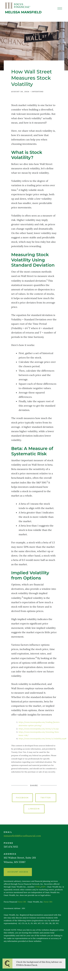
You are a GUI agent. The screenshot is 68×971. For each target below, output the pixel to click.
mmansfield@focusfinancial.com (22, 835)
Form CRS (22, 902)
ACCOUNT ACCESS (17, 872)
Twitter (46, 798)
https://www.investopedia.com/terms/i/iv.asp (39, 729)
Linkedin (34, 809)
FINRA (38, 887)
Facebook (22, 798)
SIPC (44, 887)
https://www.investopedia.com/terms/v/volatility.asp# (42, 738)
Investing (38, 92)
